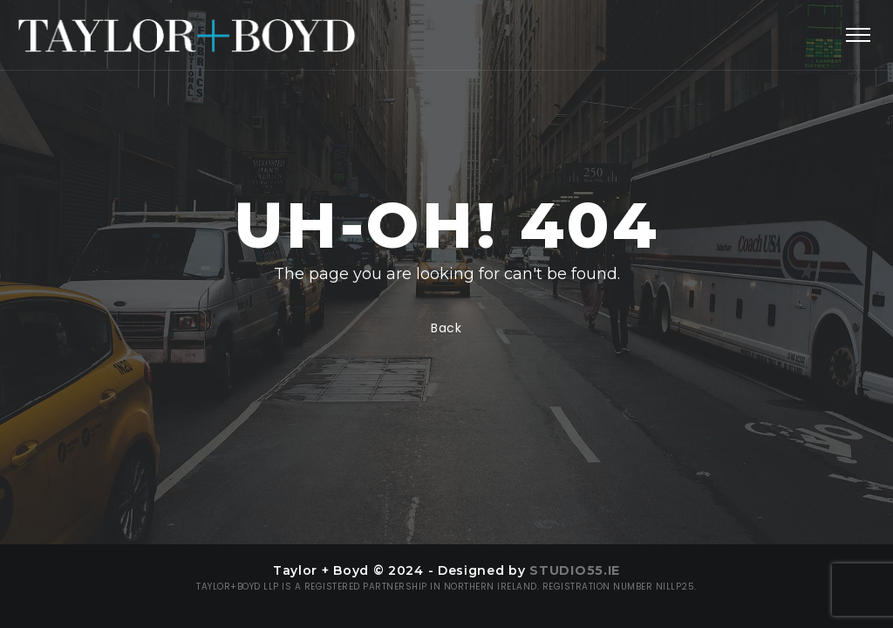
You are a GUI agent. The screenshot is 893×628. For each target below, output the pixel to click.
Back (446, 328)
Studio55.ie (574, 570)
